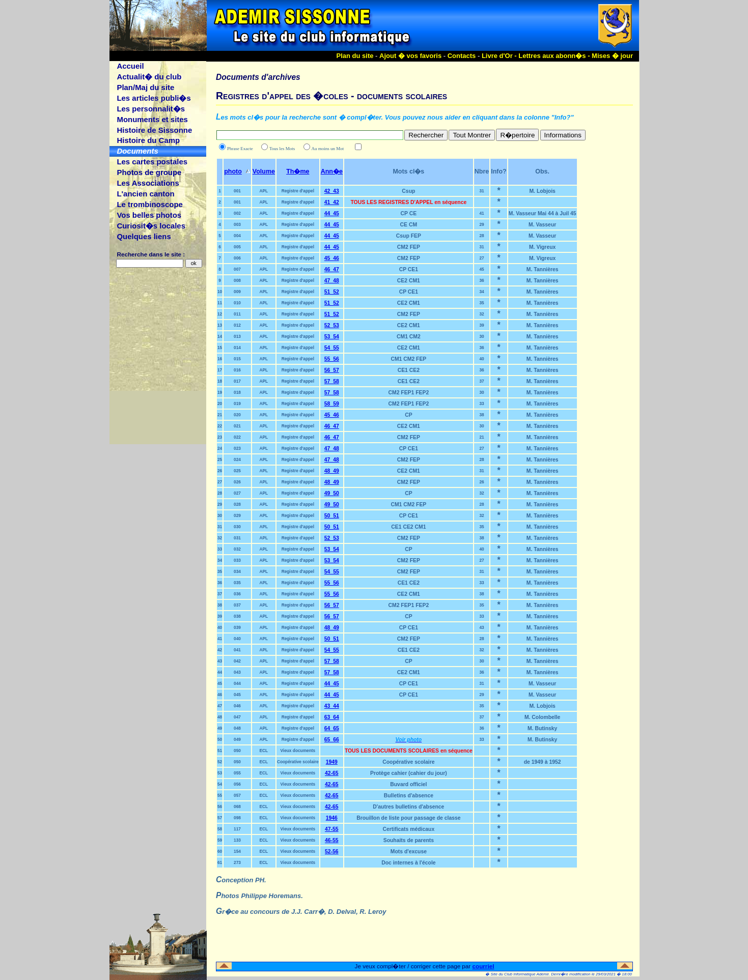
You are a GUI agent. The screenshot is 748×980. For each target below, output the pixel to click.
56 (219, 806)
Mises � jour (612, 56)
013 (237, 336)
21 (219, 414)
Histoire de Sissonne (154, 130)
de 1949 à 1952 (542, 762)
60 (219, 851)
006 (237, 258)
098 (237, 817)
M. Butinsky (542, 728)
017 (237, 381)
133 (237, 840)
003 (237, 224)
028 (237, 504)
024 (237, 459)
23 (219, 437)
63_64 (331, 717)
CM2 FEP (408, 247)
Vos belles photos (149, 215)
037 (237, 605)
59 (219, 840)
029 (237, 515)
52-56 (332, 851)
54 (219, 784)
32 (481, 313)
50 (219, 739)
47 (219, 705)
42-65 (332, 773)
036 (237, 593)
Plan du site (355, 56)
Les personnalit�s (151, 108)
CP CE (409, 213)
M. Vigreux (542, 247)
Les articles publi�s (153, 98)
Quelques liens (144, 236)
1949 (332, 762)
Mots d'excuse (409, 851)
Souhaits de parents (408, 840)
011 (237, 313)
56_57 (331, 370)
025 (237, 470)
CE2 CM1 (408, 280)
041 (237, 649)
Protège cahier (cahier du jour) (408, 773)
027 (237, 493)
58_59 (331, 404)
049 (237, 739)
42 (219, 649)
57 (219, 817)
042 (237, 661)
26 (219, 470)
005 (237, 246)
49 (219, 728)
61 (219, 862)
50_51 (331, 515)
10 (219, 291)
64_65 (331, 728)
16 (219, 358)
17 (219, 369)
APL (264, 190)
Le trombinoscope (149, 204)
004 (237, 235)
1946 (332, 818)
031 (237, 537)
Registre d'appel (298, 190)
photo (233, 171)
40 (481, 358)
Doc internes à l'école (408, 863)
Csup (408, 191)
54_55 (331, 348)
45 (481, 269)
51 (219, 750)
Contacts (462, 56)
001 (237, 190)
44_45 (331, 213)
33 (481, 403)
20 (219, 403)
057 (237, 795)
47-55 (332, 829)
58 (219, 828)
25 (219, 459)
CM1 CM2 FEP (408, 359)
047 (237, 716)
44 (219, 672)
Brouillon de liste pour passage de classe (408, 818)
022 (237, 437)
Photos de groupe (149, 172)
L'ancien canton (145, 193)
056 (237, 784)
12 (219, 313)
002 (237, 213)
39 (481, 325)
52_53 (331, 325)
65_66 (331, 739)
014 (237, 347)
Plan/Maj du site (145, 87)
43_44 (331, 706)
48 (219, 716)
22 (219, 425)
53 (219, 772)
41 (481, 213)
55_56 (331, 359)
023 (237, 448)
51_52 (331, 292)
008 (237, 280)
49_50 (331, 493)
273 (237, 862)
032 (237, 549)
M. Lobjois (542, 191)
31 (481, 190)
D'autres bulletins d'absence (408, 807)
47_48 (331, 280)
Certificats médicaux (409, 829)
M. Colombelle (542, 717)
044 (237, 683)
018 (237, 392)
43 (481, 627)
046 (237, 705)
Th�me (297, 171)
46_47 (331, 269)
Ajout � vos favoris (410, 56)
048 (237, 728)
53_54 (331, 336)
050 (237, 750)
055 (237, 772)
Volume (264, 171)
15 (219, 347)
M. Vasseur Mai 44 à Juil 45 (542, 213)
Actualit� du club (149, 76)
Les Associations (148, 183)
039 (237, 627)
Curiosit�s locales (151, 225)
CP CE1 (408, 269)
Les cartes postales (152, 161)
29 (481, 224)
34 (481, 291)
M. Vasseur (542, 224)
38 (481, 414)
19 (219, 392)
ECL (264, 750)
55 (219, 795)
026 (237, 481)
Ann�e (332, 171)
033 (237, 560)
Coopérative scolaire (298, 761)
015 (237, 358)
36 (481, 280)
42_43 (331, 191)
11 (219, 302)
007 (237, 269)
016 (237, 369)
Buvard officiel (408, 784)
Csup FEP (408, 236)
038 (237, 616)
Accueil (130, 66)
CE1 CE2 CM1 (408, 527)
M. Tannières (543, 269)
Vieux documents (297, 750)
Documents (137, 151)
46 (219, 694)
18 (219, 381)
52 (219, 761)
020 (237, 414)
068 (237, 806)
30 (481, 336)
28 (481, 235)
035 (237, 582)
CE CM (408, 224)
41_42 (331, 202)
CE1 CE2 (409, 370)
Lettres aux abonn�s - (555, 56)
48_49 (331, 471)
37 (481, 381)
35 (481, 302)
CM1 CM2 (409, 336)
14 (219, 336)
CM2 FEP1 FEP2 (409, 392)
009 (237, 291)
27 (481, 258)
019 (237, 403)
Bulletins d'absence (408, 795)
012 (237, 325)
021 (237, 425)
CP (408, 415)
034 (237, 571)
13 (219, 325)
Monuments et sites (152, 119)
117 (237, 828)
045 (237, 694)
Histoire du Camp (148, 140)
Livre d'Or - (500, 56)
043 (237, 672)
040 (237, 638)
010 (237, 302)
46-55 (332, 840)
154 (237, 851)
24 (219, 448)
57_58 (331, 381)
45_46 (331, 258)
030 (237, 526)
